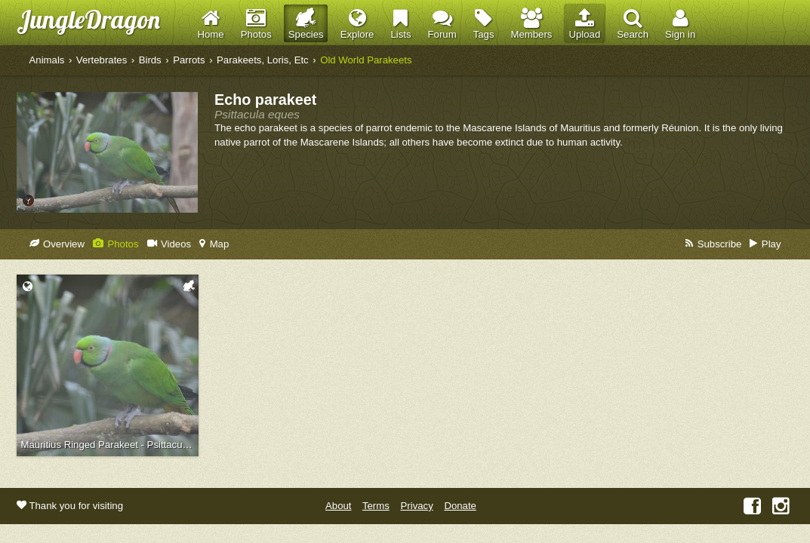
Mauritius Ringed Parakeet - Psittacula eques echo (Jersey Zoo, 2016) (110, 444)
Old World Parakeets (365, 60)
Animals (47, 60)
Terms (376, 505)
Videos (169, 244)
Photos (116, 244)
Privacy (417, 505)
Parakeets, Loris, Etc (263, 60)
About (338, 505)
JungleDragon (88, 19)
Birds (150, 60)
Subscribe (713, 244)
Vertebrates (101, 60)
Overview (57, 244)
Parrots (189, 60)
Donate (460, 505)
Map (214, 244)
